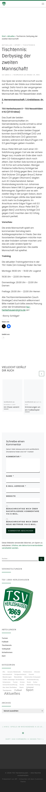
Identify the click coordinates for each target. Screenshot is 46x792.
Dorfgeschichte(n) (20, 674)
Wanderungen (7, 677)
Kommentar (13, 457)
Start (4, 36)
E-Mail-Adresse (16, 486)
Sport (29, 690)
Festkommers (27, 672)
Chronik (31, 674)
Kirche (22, 685)
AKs (4, 672)
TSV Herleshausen (20, 773)
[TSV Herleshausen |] (7, 3)
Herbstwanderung (33, 679)
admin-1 (8, 75)
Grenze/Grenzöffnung (10, 685)
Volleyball (30, 687)
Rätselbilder (18, 677)
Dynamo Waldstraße (14, 672)
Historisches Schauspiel (32, 677)
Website (11, 496)
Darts (22, 687)
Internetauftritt (7, 674)
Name (10, 476)
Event (29, 682)
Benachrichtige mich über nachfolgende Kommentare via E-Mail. (22, 511)
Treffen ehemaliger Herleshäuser (13, 679)
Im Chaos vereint (11, 407)
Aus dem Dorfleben (10, 687)
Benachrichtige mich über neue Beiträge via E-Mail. (22, 523)
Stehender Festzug (33, 685)
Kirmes (22, 682)
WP (16, 779)
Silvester (37, 672)
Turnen (15, 682)
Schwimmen (7, 682)
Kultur (35, 682)
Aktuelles (11, 36)
